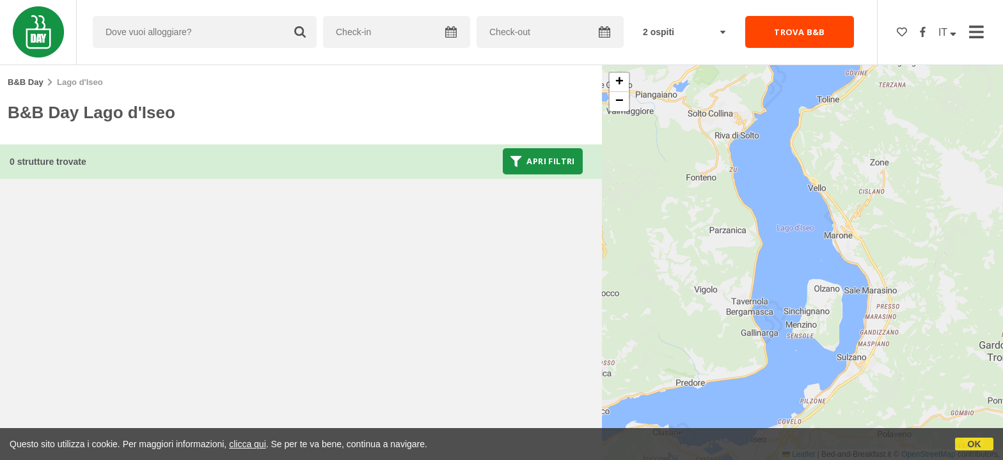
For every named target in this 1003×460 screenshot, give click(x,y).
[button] (619, 82)
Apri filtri (542, 161)
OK (974, 444)
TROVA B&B (799, 32)
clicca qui (247, 444)
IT (947, 32)
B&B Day (25, 82)
